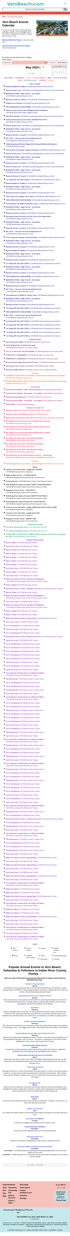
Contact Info (35, 1219)
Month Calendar (62, 62)
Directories (12, 1187)
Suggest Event (7, 62)
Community (42, 80)
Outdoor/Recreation (30, 80)
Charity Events (19, 78)
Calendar (11, 1185)
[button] (39, 27)
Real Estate (24, 1185)
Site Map (23, 1198)
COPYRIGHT (12, 1230)
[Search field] (35, 9)
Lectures (51, 80)
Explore (6, 1185)
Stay (4, 1193)
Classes (28, 78)
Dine (4, 1190)
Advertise (23, 1195)
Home (3, 17)
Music (49, 78)
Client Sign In (25, 1187)
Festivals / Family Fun (39, 78)
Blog (4, 1196)
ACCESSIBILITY (53, 1230)
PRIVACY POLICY (43, 1230)
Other (20, 80)
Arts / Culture (9, 78)
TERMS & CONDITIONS (32, 1230)
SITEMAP (60, 1230)
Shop (5, 1187)
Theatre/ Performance (60, 78)
